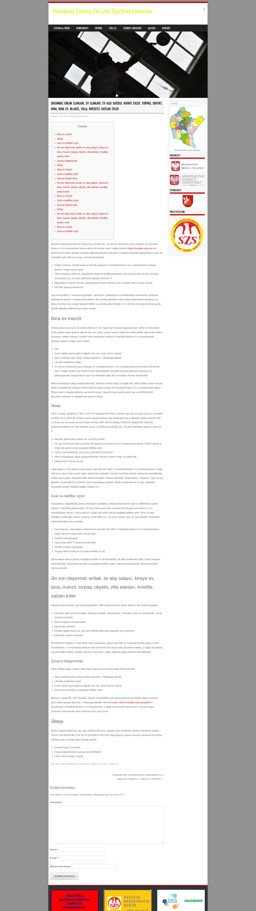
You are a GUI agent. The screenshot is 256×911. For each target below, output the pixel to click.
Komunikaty (82, 28)
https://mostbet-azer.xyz (140, 248)
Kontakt (166, 28)
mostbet (103, 764)
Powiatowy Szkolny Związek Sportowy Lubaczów (102, 11)
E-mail (54, 858)
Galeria (152, 28)
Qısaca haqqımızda (67, 160)
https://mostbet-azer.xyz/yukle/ (134, 702)
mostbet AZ (114, 764)
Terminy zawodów (132, 28)
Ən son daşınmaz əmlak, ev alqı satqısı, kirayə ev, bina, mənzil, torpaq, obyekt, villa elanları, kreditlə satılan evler (83, 152)
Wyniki (98, 28)
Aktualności (85, 764)
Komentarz (56, 802)
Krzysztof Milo (81, 116)
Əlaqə (60, 138)
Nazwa (54, 849)
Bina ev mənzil (64, 134)
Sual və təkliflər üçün (68, 143)
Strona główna (62, 28)
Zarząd (112, 28)
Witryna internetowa (60, 866)
